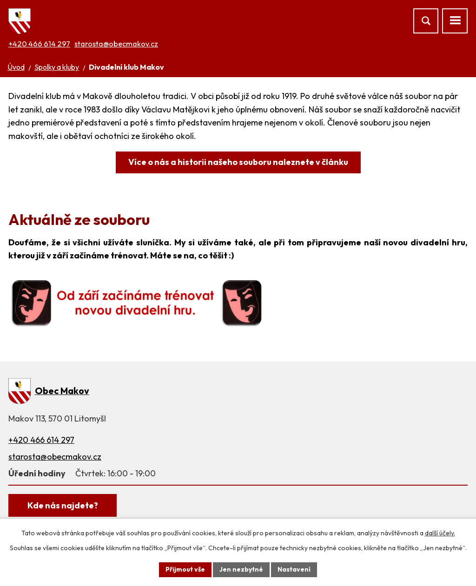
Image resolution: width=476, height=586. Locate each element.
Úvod (16, 67)
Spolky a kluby (56, 67)
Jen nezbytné (241, 569)
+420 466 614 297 (39, 43)
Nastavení (294, 569)
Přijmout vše (185, 569)
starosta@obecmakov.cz (116, 43)
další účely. (440, 533)
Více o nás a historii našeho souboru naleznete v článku (238, 162)
